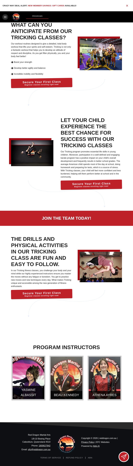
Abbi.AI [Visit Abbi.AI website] (96, 446)
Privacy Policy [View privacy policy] (87, 442)
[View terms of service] (50, 457)
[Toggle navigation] (5, 17)
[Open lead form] (124, 457)
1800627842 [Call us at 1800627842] (44, 445)
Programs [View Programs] (37, 16)
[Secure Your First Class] (41, 82)
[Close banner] (127, 5)
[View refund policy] (74, 457)
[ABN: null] (90, 457)
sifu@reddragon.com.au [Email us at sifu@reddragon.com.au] (39, 449)
